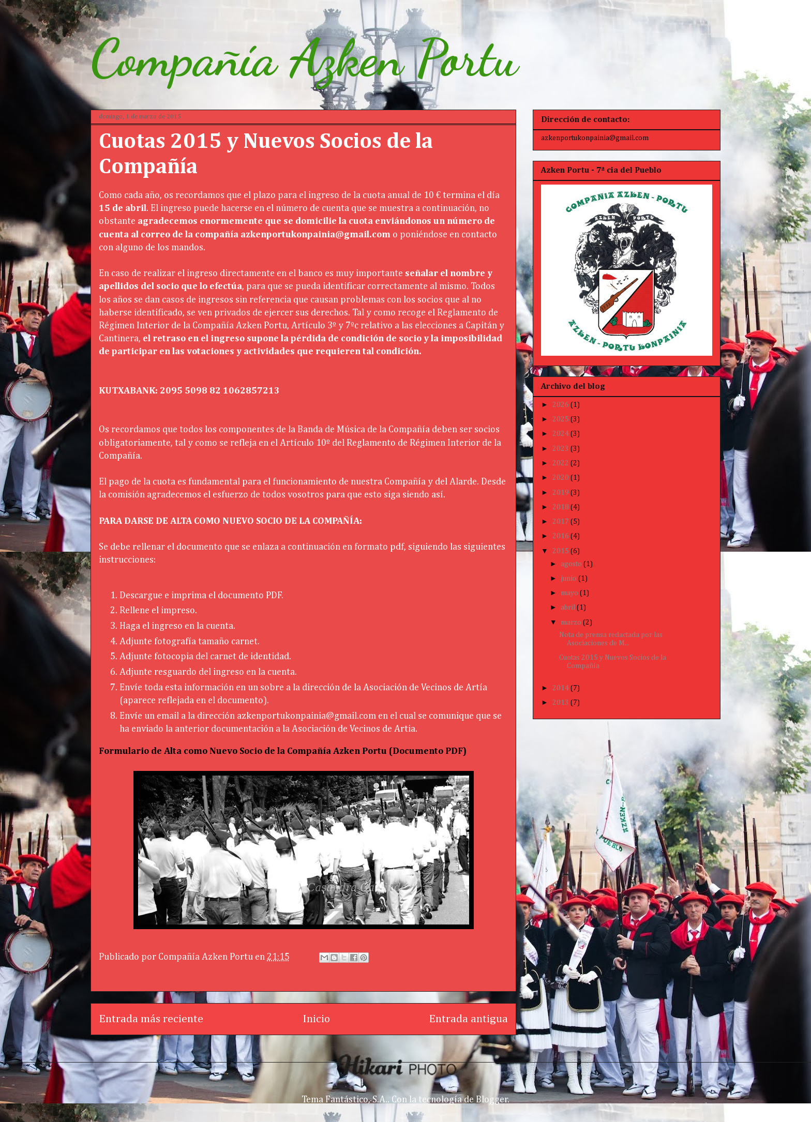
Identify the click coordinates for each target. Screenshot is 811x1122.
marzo (572, 622)
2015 (561, 551)
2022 (561, 463)
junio (569, 578)
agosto (572, 564)
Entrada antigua (468, 1019)
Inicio (316, 1019)
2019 (561, 492)
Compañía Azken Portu (304, 58)
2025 (561, 419)
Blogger (492, 1099)
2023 (561, 448)
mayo (570, 593)
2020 (561, 477)
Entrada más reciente (151, 1019)
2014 (561, 688)
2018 (561, 507)
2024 (561, 433)
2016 (561, 536)
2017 (561, 521)
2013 (561, 702)
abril (569, 607)
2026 (561, 404)
